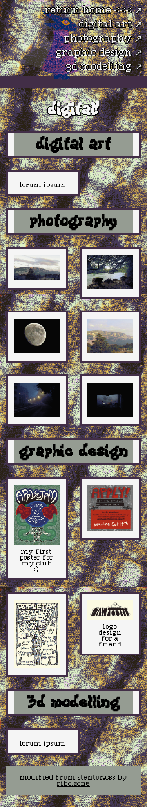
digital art (105, 24)
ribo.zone (73, 784)
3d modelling (99, 67)
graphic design (94, 53)
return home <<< (88, 10)
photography (98, 38)
